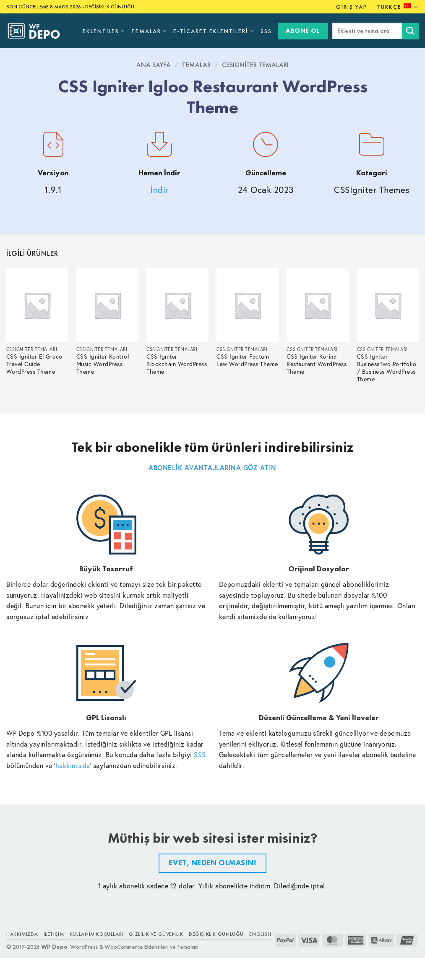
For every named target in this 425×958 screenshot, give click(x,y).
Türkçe (398, 7)
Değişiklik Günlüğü (216, 934)
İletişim (54, 934)
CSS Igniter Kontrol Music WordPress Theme (102, 364)
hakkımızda (72, 765)
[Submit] (410, 31)
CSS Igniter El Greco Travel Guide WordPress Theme (34, 364)
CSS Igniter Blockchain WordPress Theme (176, 364)
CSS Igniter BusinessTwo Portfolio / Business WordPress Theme (387, 368)
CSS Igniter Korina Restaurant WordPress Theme (317, 364)
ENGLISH (260, 934)
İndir (159, 189)
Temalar (149, 31)
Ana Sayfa (153, 64)
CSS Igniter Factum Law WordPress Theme (247, 360)
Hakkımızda (22, 934)
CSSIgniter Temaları (255, 64)
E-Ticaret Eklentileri (213, 31)
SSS (266, 31)
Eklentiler (104, 31)
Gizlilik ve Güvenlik (156, 934)
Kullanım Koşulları (96, 934)
